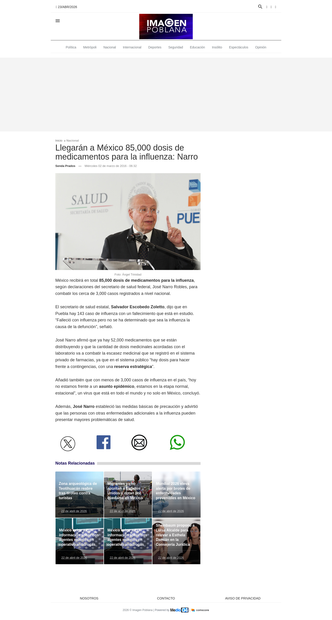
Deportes (154, 47)
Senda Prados (65, 166)
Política (71, 47)
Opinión (260, 47)
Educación (197, 47)
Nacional (109, 47)
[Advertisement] (166, 94)
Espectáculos (238, 47)
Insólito (217, 47)
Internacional (132, 47)
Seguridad (175, 47)
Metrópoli (90, 47)
